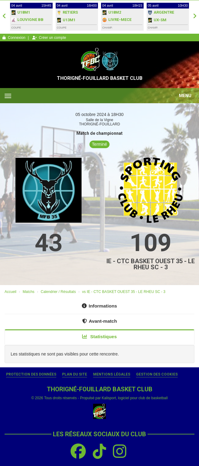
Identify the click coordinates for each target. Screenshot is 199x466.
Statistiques (99, 336)
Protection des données (31, 374)
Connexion (13, 38)
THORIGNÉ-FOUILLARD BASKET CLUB (99, 78)
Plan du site (74, 374)
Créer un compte (49, 38)
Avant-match (99, 321)
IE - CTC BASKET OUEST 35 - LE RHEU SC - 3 (150, 264)
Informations (99, 305)
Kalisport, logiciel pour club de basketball (135, 398)
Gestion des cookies (157, 374)
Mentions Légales (111, 374)
